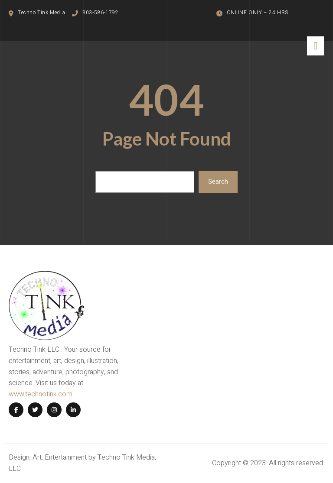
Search (218, 181)
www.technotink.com (40, 394)
